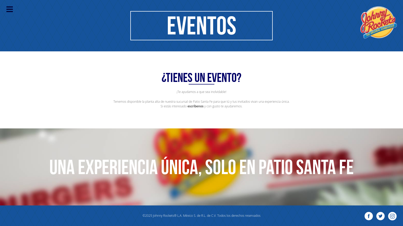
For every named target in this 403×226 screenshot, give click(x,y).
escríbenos (195, 106)
